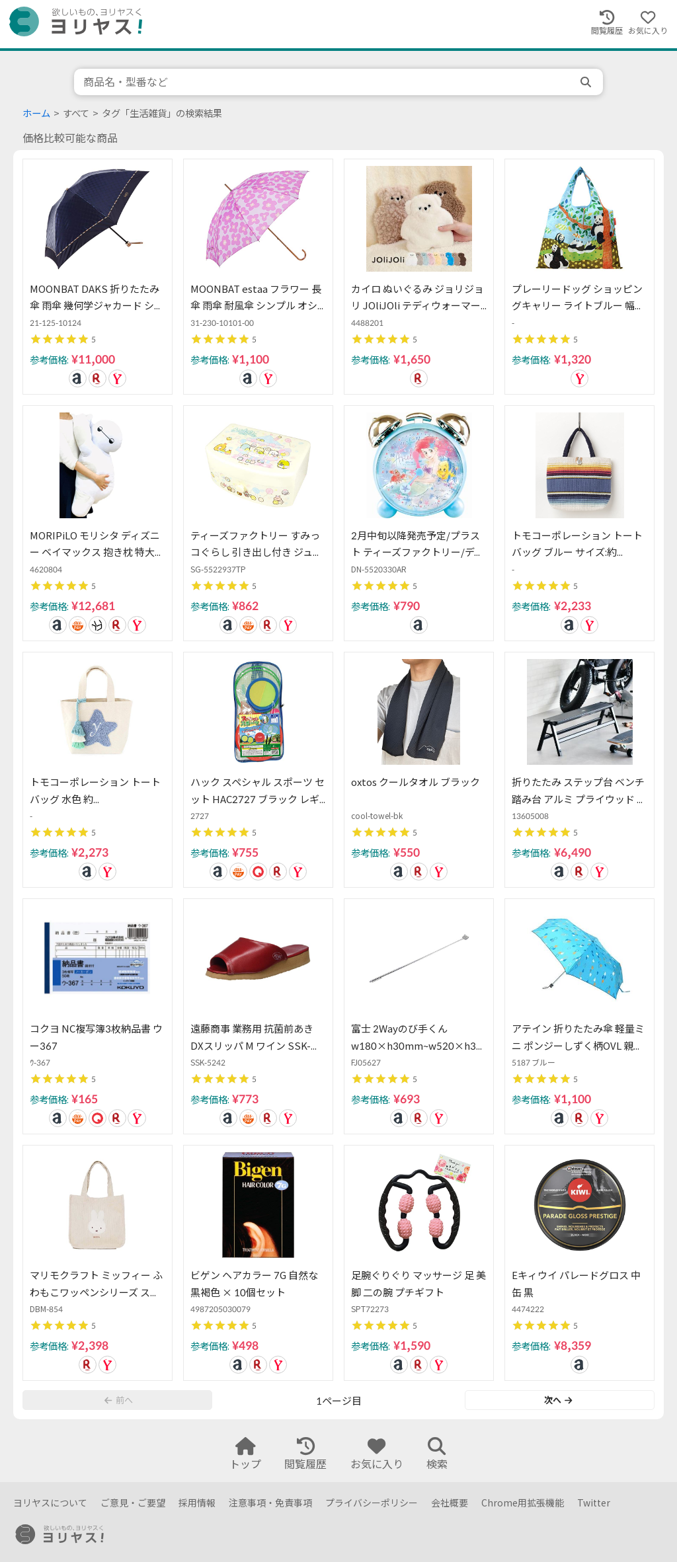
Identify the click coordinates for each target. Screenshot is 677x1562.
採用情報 (197, 1502)
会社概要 (449, 1502)
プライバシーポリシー (371, 1502)
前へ (118, 1400)
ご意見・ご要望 (132, 1502)
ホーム (36, 113)
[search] (587, 82)
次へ (558, 1400)
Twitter (593, 1502)
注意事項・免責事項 (270, 1502)
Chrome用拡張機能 (522, 1502)
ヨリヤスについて (50, 1502)
